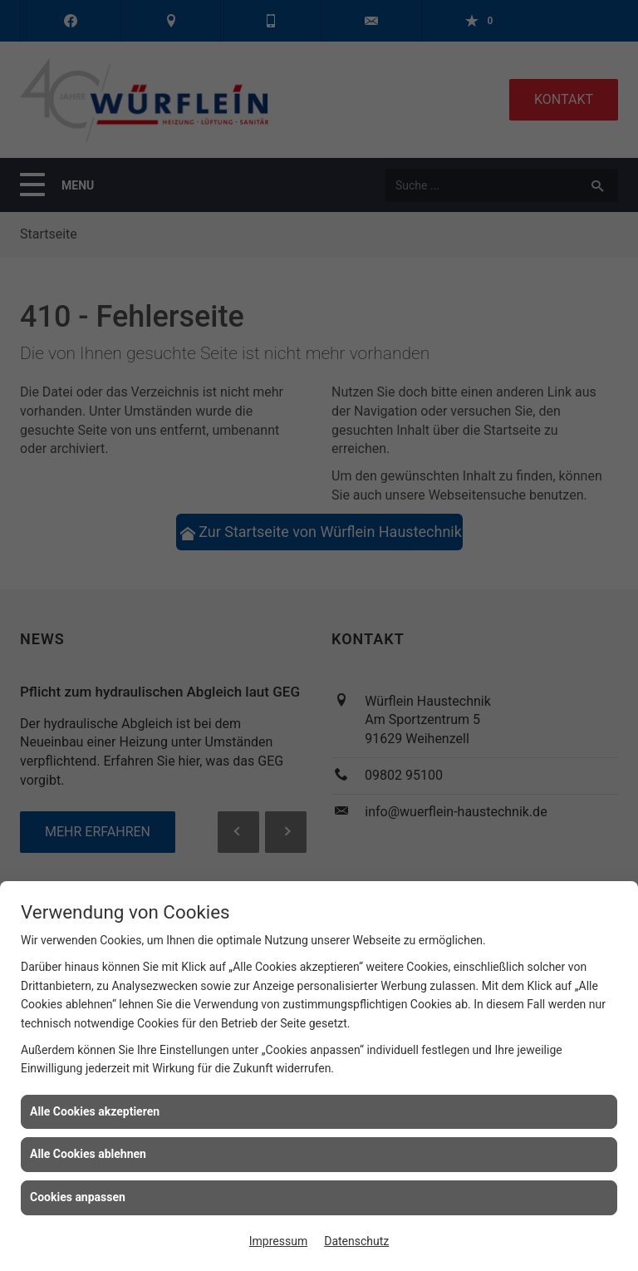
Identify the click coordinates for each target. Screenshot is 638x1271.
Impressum (278, 1241)
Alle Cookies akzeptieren (95, 1111)
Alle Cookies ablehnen (88, 1153)
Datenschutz (356, 1241)
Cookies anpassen (77, 1197)
